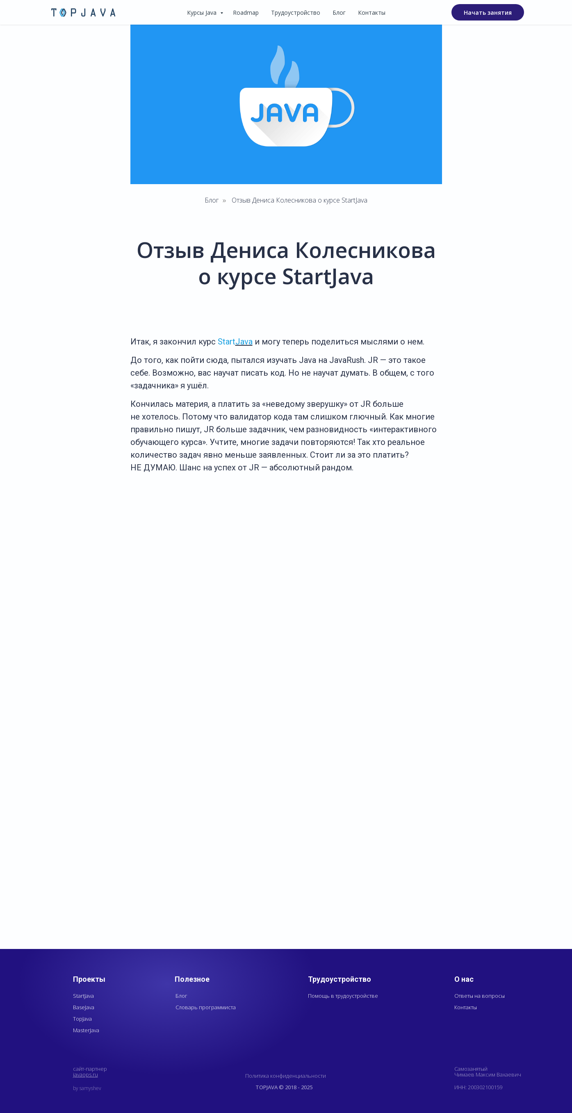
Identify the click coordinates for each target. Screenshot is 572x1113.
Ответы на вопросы (479, 995)
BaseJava (83, 1007)
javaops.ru (85, 1074)
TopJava (82, 1018)
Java (244, 342)
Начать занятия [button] (488, 12)
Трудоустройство (295, 12)
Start (226, 342)
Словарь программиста (205, 1007)
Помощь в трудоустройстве (343, 995)
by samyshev (87, 1088)
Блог (339, 12)
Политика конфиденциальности (285, 1075)
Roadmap (246, 12)
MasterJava (86, 1030)
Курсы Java (202, 12)
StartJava (83, 995)
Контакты (371, 12)
